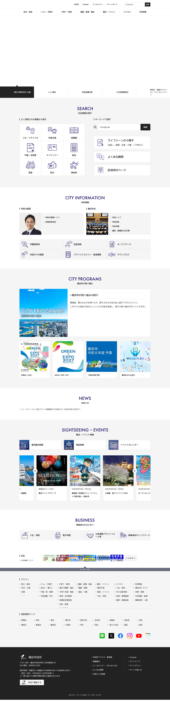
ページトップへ (85, 569)
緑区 (126, 649)
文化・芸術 (101, 598)
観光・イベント (103, 584)
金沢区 (97, 644)
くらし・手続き (46, 584)
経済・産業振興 (122, 598)
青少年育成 (64, 610)
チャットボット (112, 4)
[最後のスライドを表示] (35, 470)
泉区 (52, 644)
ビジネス (119, 584)
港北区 (127, 644)
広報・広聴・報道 (142, 610)
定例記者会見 (50, 222)
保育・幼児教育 (66, 598)
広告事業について (27, 560)
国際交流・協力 (122, 610)
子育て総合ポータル (67, 626)
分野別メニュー (122, 614)
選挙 (137, 614)
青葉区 (23, 644)
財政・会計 (139, 606)
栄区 (141, 644)
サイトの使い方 (136, 695)
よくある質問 (98, 695)
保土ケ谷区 (114, 649)
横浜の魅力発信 (103, 606)
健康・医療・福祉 (85, 584)
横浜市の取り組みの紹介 (85, 295)
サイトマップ (135, 687)
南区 (141, 649)
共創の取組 (120, 606)
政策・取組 (139, 594)
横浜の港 (100, 590)
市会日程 (115, 222)
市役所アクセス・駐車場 (102, 682)
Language (133, 682)
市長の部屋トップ (52, 217)
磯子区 (68, 644)
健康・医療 (82, 590)
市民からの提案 (99, 699)
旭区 (37, 644)
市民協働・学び (47, 598)
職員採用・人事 (141, 602)
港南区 (112, 644)
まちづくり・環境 (48, 602)
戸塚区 (68, 649)
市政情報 (138, 584)
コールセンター (97, 4)
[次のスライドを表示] (134, 470)
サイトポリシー (136, 691)
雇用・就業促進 (122, 602)
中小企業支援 (121, 594)
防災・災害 (26, 590)
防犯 (23, 602)
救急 (23, 598)
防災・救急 (25, 584)
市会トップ (116, 217)
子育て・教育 (64, 584)
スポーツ (100, 602)
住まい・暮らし (47, 590)
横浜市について (141, 590)
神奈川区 (83, 644)
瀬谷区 (23, 649)
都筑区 (38, 649)
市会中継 (115, 226)
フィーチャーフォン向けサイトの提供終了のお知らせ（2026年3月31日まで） (51, 409)
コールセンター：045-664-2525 (105, 691)
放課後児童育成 (66, 602)
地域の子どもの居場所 (67, 615)
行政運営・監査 (141, 598)
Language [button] (85, 4)
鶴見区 (53, 649)
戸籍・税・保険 (47, 594)
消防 (23, 594)
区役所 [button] (76, 4)
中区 (82, 649)
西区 (96, 649)
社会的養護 (64, 621)
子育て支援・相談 (67, 594)
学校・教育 (64, 606)
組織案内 (96, 687)
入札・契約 (120, 590)
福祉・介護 (82, 594)
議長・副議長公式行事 (121, 231)
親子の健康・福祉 (67, 590)
